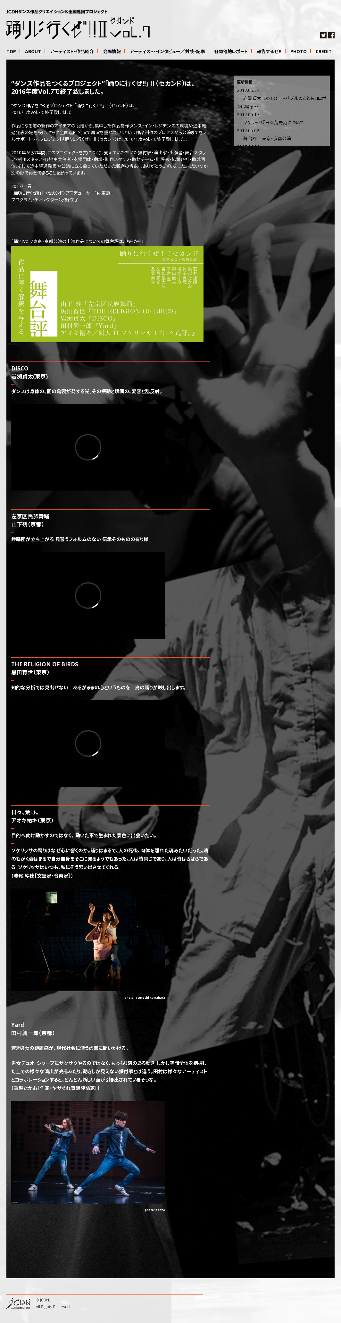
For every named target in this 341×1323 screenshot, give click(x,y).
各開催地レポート (231, 52)
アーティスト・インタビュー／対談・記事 (167, 52)
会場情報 (112, 52)
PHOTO (298, 52)
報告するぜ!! (269, 52)
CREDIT (324, 52)
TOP (11, 52)
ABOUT (33, 52)
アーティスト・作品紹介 (72, 52)
